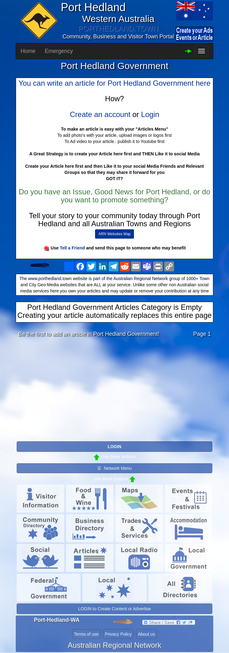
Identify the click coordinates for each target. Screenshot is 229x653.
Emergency (59, 51)
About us (146, 634)
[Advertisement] (114, 391)
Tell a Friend (72, 247)
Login (150, 114)
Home (28, 51)
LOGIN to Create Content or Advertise (114, 608)
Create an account (100, 114)
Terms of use (86, 634)
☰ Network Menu (114, 468)
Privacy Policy (118, 634)
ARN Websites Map (114, 234)
